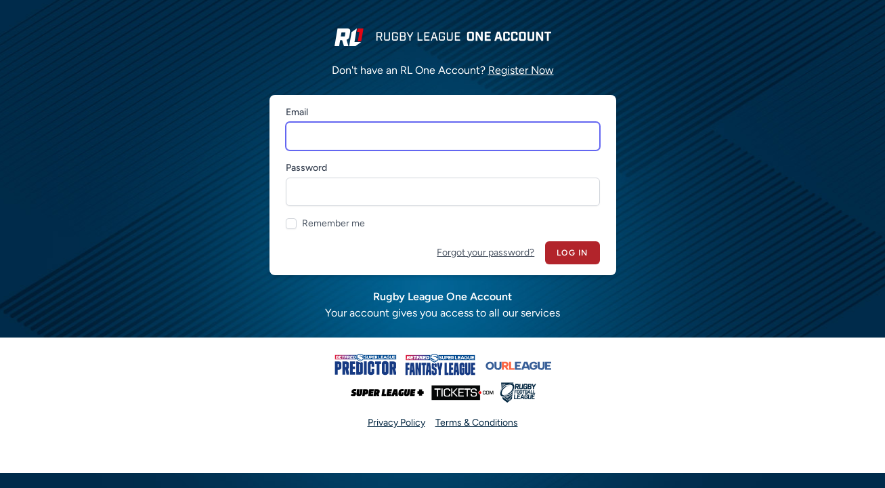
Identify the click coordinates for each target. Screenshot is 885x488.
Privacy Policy (396, 422)
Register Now (521, 70)
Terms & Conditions (476, 422)
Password (306, 168)
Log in (572, 253)
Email (297, 112)
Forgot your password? (485, 252)
